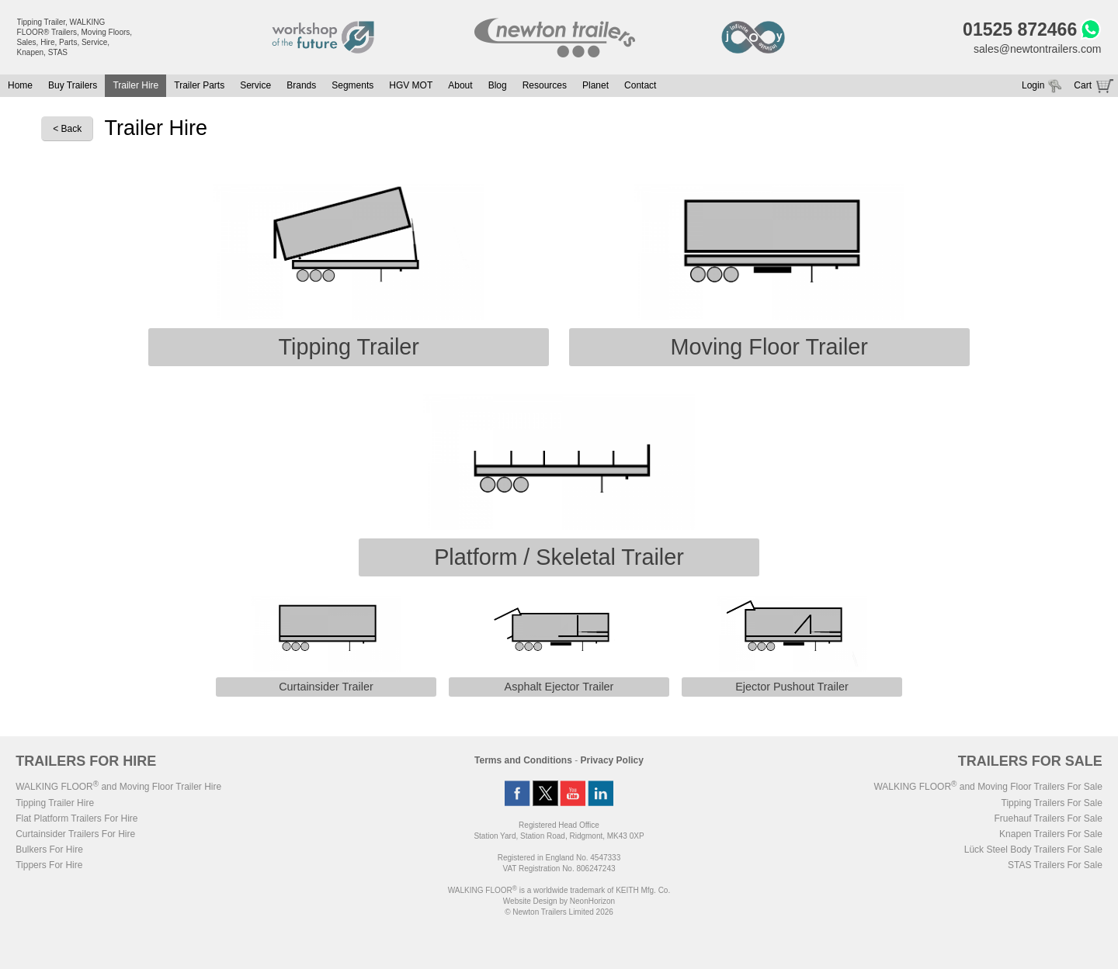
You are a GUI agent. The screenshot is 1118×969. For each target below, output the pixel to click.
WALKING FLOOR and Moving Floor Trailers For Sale (987, 786)
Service (255, 85)
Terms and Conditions (523, 760)
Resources (545, 85)
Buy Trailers (72, 85)
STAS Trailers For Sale (1055, 865)
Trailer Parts (199, 85)
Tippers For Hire (49, 865)
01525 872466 (1020, 29)
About (460, 85)
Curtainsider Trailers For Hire (75, 834)
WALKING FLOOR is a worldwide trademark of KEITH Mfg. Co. (559, 890)
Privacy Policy (612, 760)
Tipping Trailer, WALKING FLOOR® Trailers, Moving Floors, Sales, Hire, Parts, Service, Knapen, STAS (75, 37)
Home (20, 85)
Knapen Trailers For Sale (1050, 834)
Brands (301, 85)
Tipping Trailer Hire (55, 803)
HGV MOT (410, 85)
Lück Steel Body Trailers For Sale (1033, 849)
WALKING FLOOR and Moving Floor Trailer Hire (118, 786)
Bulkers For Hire (49, 849)
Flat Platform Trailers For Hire (76, 818)
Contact (640, 85)
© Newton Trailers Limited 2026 (559, 912)
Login (1033, 85)
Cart (1083, 85)
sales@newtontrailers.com (1037, 49)
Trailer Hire (135, 85)
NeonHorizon (592, 901)
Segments (352, 85)
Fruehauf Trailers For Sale (1048, 818)
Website (530, 901)
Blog (497, 85)
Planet (595, 85)
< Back (67, 128)
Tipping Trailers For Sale (1052, 803)
